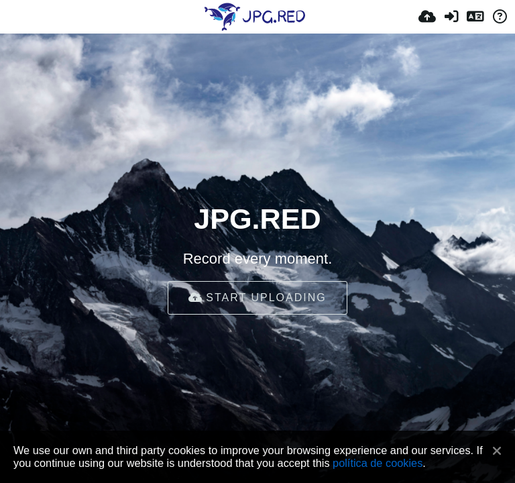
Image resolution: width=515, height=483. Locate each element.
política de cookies (377, 463)
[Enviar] (427, 17)
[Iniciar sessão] (451, 17)
